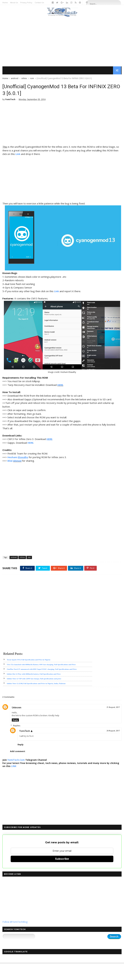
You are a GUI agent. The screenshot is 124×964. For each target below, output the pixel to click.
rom (32, 78)
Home (5, 2)
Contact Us (39, 2)
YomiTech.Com (16, 761)
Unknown (16, 709)
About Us (14, 2)
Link (18, 155)
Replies (16, 727)
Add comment (17, 753)
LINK (13, 767)
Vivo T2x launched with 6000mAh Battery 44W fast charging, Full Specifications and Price (41, 666)
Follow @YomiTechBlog (14, 923)
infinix (24, 78)
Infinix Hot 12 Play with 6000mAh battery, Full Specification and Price (34, 676)
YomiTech (24, 732)
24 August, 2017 (113, 732)
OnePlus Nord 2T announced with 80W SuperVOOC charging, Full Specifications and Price (42, 671)
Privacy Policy (26, 2)
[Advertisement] (62, 41)
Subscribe (62, 860)
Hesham (12, 459)
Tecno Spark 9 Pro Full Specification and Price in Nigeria (28, 662)
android (14, 78)
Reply (15, 722)
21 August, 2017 (113, 709)
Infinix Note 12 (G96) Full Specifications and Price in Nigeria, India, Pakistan (36, 685)
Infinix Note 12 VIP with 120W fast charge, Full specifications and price (34, 681)
